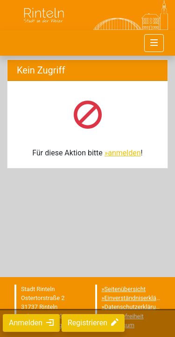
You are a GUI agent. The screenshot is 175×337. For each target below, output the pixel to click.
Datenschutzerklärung (134, 306)
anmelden (124, 152)
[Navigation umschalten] (154, 43)
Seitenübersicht (125, 289)
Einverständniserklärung (136, 297)
